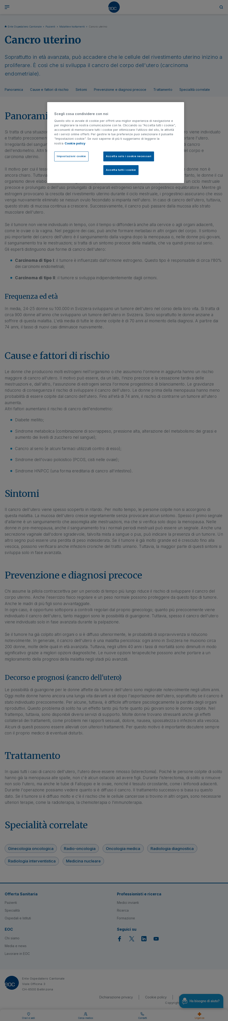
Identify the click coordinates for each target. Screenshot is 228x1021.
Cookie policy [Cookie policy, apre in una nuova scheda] (75, 143)
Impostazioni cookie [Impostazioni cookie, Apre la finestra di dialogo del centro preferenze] (71, 156)
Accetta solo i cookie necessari (128, 156)
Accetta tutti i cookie (121, 169)
